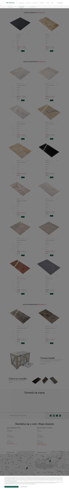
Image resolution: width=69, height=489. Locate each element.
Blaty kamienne (43, 3)
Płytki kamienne (22, 3)
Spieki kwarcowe (36, 3)
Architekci (48, 3)
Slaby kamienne (29, 3)
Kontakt (53, 3)
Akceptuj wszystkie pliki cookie (11, 486)
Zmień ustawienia (23, 486)
